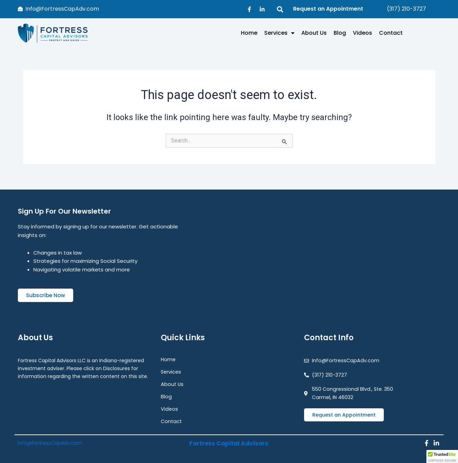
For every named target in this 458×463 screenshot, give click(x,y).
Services (279, 33)
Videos (362, 33)
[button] (442, 456)
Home (249, 33)
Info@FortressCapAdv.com (50, 441)
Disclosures (116, 365)
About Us (314, 33)
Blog (340, 33)
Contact (391, 33)
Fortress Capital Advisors (228, 441)
